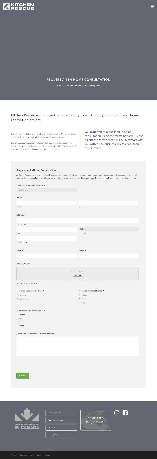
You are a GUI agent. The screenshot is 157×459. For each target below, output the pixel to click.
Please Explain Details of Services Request (35, 334)
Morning (23, 295)
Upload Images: (23, 264)
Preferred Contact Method (91, 291)
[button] (152, 6)
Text (83, 303)
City (18, 233)
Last (80, 207)
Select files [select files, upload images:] (77, 275)
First (18, 207)
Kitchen (22, 315)
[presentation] (35, 364)
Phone (82, 251)
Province (82, 233)
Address (21, 215)
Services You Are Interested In (30, 311)
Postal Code (22, 242)
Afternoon (24, 299)
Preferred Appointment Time (30, 291)
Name (20, 197)
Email (19, 251)
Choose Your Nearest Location (30, 185)
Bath (21, 318)
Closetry (22, 322)
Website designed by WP (40, 455)
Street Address (23, 224)
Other (21, 326)
